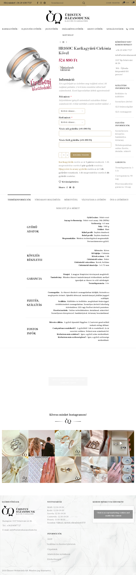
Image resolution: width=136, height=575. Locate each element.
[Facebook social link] (37, 3)
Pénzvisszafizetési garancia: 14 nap (123, 185)
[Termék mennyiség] (64, 155)
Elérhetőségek (54, 559)
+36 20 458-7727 (24, 3)
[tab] (19, 198)
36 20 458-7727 (124, 50)
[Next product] (66, 42)
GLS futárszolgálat (124, 106)
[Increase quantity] (67, 155)
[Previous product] (60, 42)
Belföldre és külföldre (121, 95)
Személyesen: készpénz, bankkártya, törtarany (121, 135)
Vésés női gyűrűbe (75, 129)
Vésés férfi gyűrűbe (75, 140)
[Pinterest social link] (45, 3)
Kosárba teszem (81, 155)
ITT (83, 522)
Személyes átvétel (123, 101)
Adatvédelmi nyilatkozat (58, 554)
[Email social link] (70, 187)
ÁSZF (49, 539)
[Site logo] (68, 17)
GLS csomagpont (123, 111)
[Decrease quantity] (60, 155)
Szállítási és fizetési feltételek (61, 544)
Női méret (65, 97)
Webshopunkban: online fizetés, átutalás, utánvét (123, 148)
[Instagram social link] (41, 3)
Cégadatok (52, 549)
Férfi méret (65, 118)
